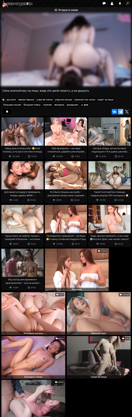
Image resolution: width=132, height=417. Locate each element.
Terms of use (18, 400)
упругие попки (44, 99)
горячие (47, 104)
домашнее (72, 104)
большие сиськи (12, 104)
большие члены (32, 104)
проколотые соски (84, 99)
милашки (59, 104)
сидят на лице (105, 99)
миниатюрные (26, 99)
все (84, 104)
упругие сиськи (63, 99)
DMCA (6, 400)
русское (11, 99)
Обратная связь (37, 400)
